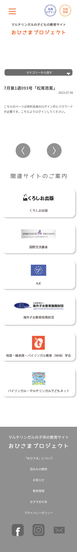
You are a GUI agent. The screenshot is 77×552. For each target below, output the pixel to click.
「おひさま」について (38, 458)
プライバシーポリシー (38, 513)
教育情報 (38, 491)
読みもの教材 (38, 469)
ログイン (41, 111)
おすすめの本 (38, 502)
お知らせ (38, 480)
